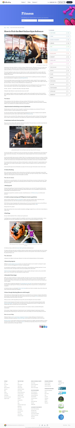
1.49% (36, 204)
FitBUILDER (33, 404)
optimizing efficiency (24, 78)
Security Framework (7, 396)
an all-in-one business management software (19, 317)
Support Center (6, 398)
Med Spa (19, 398)
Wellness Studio (20, 395)
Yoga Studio (20, 386)
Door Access (47, 393)
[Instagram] (40, 327)
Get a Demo (6, 384)
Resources (34, 2)
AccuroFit (46, 396)
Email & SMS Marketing (35, 408)
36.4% (36, 296)
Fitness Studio (20, 384)
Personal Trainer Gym (21, 392)
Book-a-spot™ (33, 386)
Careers (5, 392)
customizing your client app (26, 283)
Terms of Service (46, 427)
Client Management (34, 393)
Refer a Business (7, 387)
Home (5, 382)
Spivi (45, 395)
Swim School (20, 414)
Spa (18, 401)
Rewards (32, 402)
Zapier (46, 392)
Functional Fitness (21, 393)
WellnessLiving (30, 113)
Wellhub (46, 399)
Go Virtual (32, 418)
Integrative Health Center (22, 404)
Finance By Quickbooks (48, 390)
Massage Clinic (20, 400)
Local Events (6, 395)
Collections (46, 398)
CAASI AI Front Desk (34, 415)
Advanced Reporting (34, 395)
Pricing (29, 2)
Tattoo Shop (20, 407)
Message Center (33, 410)
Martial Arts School (21, 389)
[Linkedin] (44, 327)
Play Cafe (19, 412)
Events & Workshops (34, 384)
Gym (18, 382)
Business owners (7, 320)
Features (23, 2)
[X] (42, 327)
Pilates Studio (20, 387)
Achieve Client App (22, 288)
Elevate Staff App (19, 248)
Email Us (59, 384)
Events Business (20, 411)
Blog (5, 390)
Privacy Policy (41, 427)
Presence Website (47, 382)
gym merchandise (19, 199)
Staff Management (34, 392)
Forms (32, 399)
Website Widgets (47, 384)
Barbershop (19, 406)
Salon (19, 403)
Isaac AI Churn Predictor (35, 413)
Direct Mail (33, 416)
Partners (46, 401)
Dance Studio (20, 390)
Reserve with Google (8, 303)
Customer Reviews (34, 398)
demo (23, 321)
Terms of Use (65, 425)
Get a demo (69, 2)
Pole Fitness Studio (21, 396)
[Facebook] (46, 327)
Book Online (33, 382)
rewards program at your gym (13, 263)
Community (6, 393)
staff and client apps (21, 318)
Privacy (69, 425)
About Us (5, 389)
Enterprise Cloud (20, 415)
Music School (20, 409)
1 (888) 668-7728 (52, 2)
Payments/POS (33, 396)
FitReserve (46, 402)
